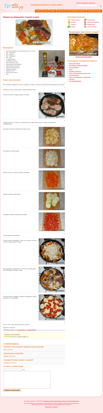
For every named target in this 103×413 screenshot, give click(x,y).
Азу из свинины (74, 67)
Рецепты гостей (62, 11)
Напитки (73, 24)
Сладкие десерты (92, 26)
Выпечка (73, 22)
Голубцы (71, 79)
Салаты (73, 26)
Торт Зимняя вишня (75, 81)
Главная (38, 11)
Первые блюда (91, 24)
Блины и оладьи (75, 19)
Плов (70, 69)
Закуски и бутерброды (93, 22)
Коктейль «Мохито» (75, 71)
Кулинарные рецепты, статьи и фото (46, 5)
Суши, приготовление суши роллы (79, 73)
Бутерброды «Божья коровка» (78, 65)
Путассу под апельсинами (84, 57)
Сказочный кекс (74, 75)
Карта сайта (48, 410)
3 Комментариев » (31, 330)
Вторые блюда (21, 330)
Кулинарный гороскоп (94, 11)
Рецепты (52, 11)
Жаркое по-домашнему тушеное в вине (21, 17)
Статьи (45, 11)
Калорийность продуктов (77, 11)
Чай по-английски (74, 63)
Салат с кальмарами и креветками (80, 77)
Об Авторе (55, 410)
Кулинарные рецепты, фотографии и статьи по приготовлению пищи (61, 404)
